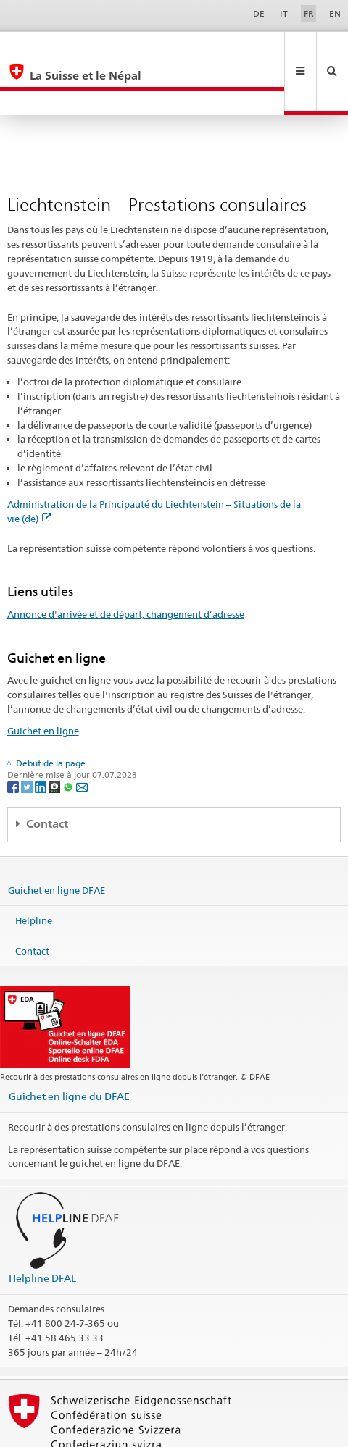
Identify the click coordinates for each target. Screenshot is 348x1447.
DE (259, 13)
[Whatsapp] (69, 738)
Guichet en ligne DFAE (56, 841)
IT (284, 13)
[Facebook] (14, 738)
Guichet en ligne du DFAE (69, 1047)
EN (335, 13)
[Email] (82, 738)
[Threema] (55, 738)
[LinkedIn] (42, 738)
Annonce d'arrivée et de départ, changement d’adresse (125, 565)
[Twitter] (28, 738)
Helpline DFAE (43, 1229)
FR (309, 13)
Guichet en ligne (43, 682)
